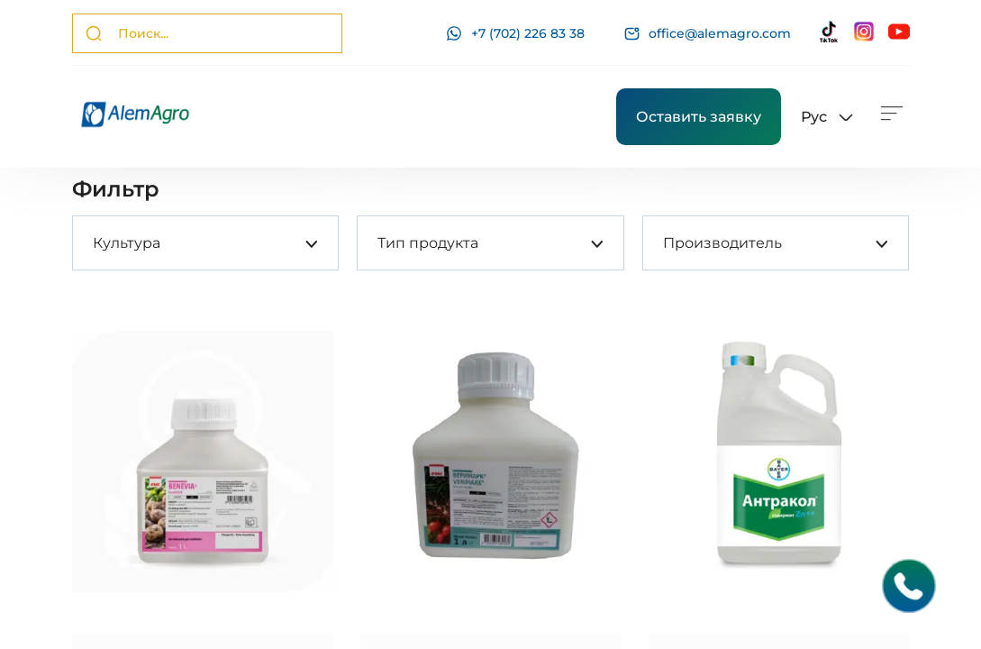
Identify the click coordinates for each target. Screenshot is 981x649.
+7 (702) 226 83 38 (515, 33)
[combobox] (93, 242)
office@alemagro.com (707, 33)
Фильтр (115, 189)
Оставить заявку (698, 116)
